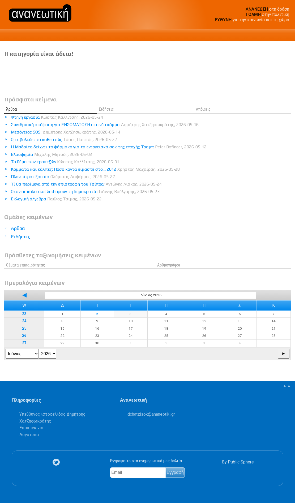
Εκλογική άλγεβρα (56, 198)
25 (24, 328)
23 (24, 314)
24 (24, 321)
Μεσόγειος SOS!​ (65, 132)
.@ (151, 414)
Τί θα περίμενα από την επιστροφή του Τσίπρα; (86, 184)
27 (24, 343)
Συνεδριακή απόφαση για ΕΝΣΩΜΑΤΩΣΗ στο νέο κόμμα (105, 124)
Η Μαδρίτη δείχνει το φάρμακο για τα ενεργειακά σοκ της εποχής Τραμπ (109, 146)
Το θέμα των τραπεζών (65, 161)
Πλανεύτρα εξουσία (63, 176)
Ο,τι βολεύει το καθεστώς (64, 139)
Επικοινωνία (31, 427)
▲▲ (287, 385)
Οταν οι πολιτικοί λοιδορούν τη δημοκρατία (85, 191)
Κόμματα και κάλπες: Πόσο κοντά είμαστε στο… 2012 (95, 169)
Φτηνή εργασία (57, 117)
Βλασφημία (51, 154)
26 (24, 335)
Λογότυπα (29, 434)
